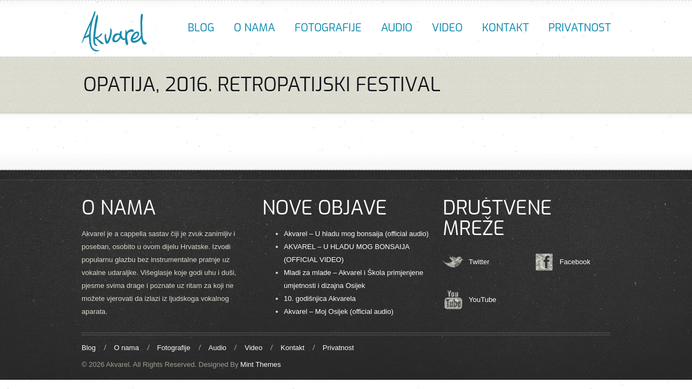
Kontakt (505, 28)
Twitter (479, 262)
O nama (254, 28)
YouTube (482, 300)
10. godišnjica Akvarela (320, 298)
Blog (201, 28)
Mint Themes (261, 364)
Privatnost (579, 28)
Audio (396, 28)
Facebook (575, 262)
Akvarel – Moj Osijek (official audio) (339, 311)
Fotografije (328, 28)
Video (447, 28)
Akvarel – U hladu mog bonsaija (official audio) (356, 234)
